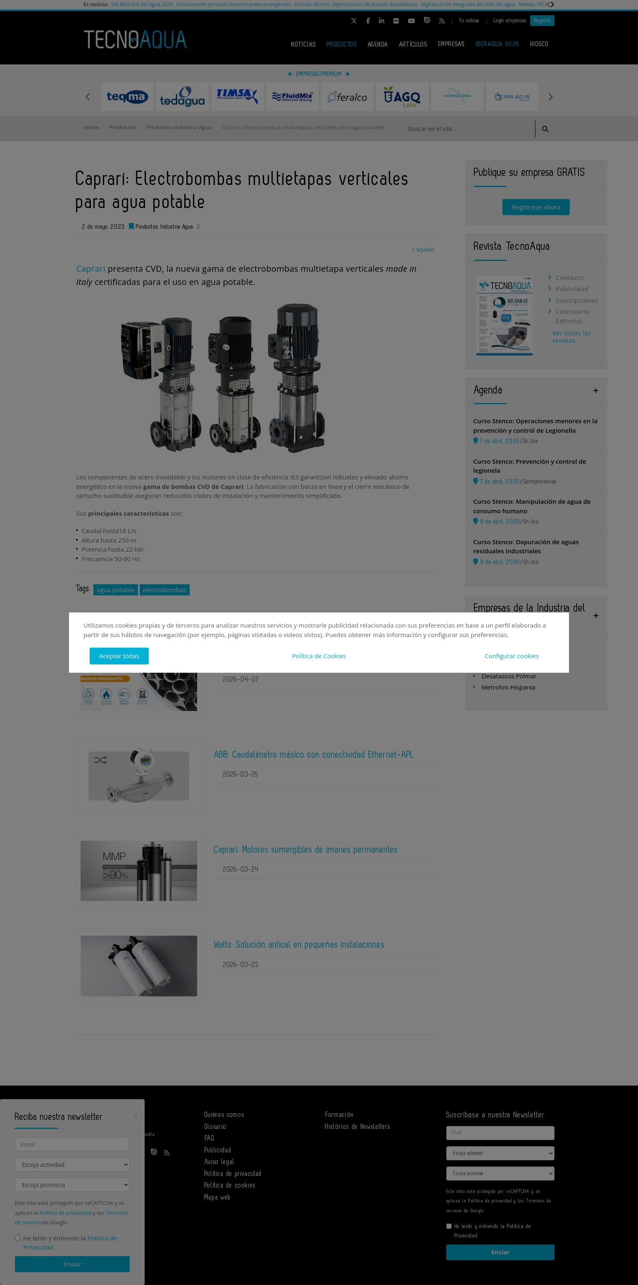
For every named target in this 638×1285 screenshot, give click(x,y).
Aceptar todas (119, 656)
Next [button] (550, 96)
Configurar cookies (512, 656)
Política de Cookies (319, 656)
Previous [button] (87, 96)
